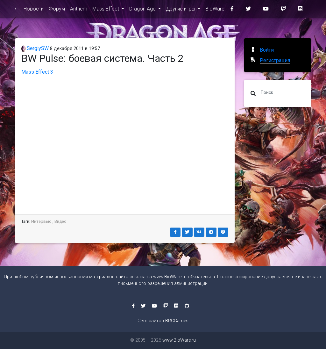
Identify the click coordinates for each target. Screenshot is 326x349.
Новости (34, 10)
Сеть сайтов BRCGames (163, 321)
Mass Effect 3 (37, 72)
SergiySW (35, 48)
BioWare (214, 10)
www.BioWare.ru (15, 10)
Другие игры (181, 10)
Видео (60, 221)
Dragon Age (143, 10)
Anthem (78, 10)
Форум (57, 10)
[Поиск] (281, 92)
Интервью (41, 221)
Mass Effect (106, 10)
